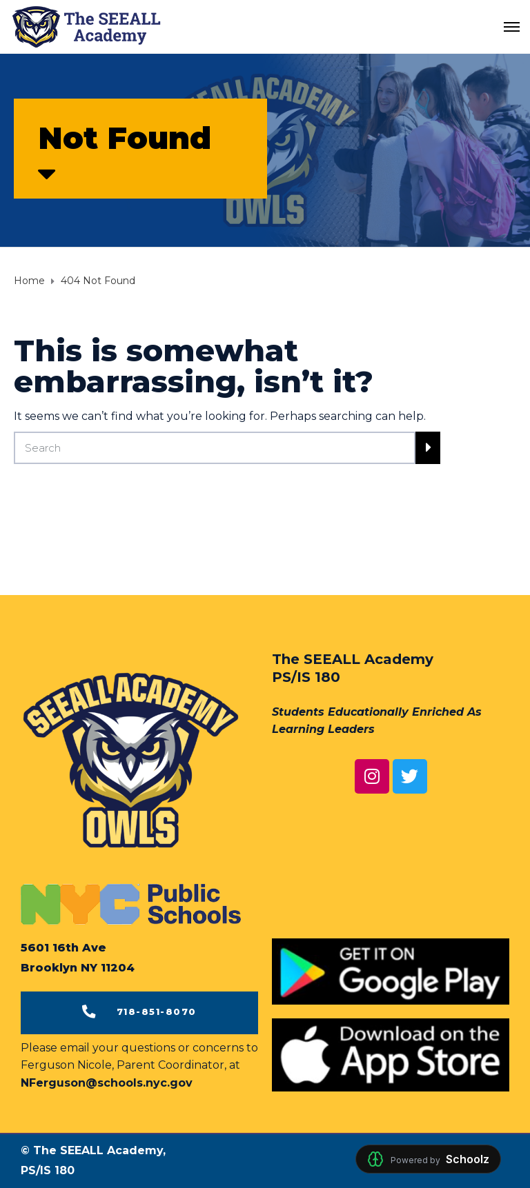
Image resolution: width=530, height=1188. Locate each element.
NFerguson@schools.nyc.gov (107, 1082)
